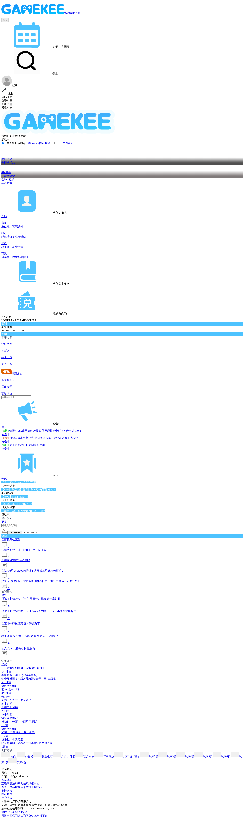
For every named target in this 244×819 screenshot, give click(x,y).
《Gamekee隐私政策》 (40, 143)
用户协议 (6, 797)
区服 (5, 20)
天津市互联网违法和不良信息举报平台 (24, 815)
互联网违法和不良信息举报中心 (20, 783)
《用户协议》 (65, 143)
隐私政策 (6, 794)
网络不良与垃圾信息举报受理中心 (21, 787)
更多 (4, 427)
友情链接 (6, 790)
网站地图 (6, 779)
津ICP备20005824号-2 (14, 812)
